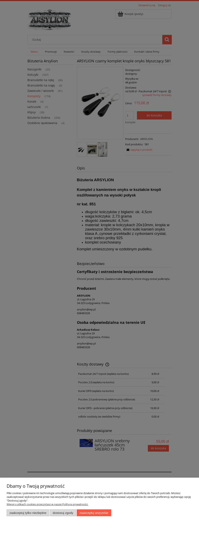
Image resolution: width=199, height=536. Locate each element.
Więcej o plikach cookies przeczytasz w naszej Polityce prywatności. (47, 504)
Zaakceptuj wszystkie (94, 513)
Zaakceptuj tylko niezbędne (27, 513)
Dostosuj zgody (63, 513)
